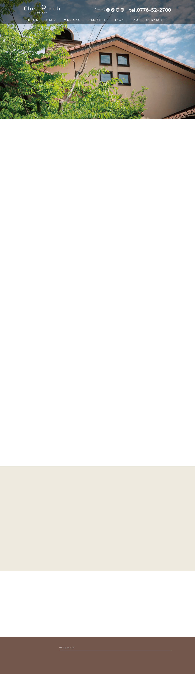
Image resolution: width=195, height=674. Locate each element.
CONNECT (154, 19)
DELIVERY (97, 19)
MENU (51, 19)
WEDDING (72, 19)
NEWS (119, 19)
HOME (33, 19)
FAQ (135, 19)
